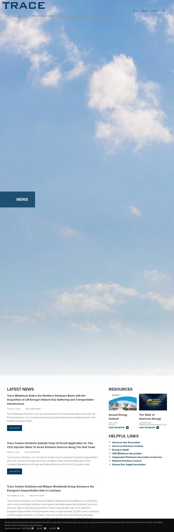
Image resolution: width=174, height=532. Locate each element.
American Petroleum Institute (127, 446)
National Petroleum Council (126, 460)
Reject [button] (40, 528)
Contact (154, 2)
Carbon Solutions (138, 7)
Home (82, 7)
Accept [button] (53, 528)
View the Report (117, 427)
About (92, 7)
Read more (14, 428)
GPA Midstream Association (127, 453)
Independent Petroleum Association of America (137, 457)
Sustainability (160, 7)
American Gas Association (126, 442)
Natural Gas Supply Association (129, 464)
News (135, 2)
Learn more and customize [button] (18, 528)
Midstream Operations (111, 7)
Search (163, 2)
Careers (144, 2)
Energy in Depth (120, 449)
